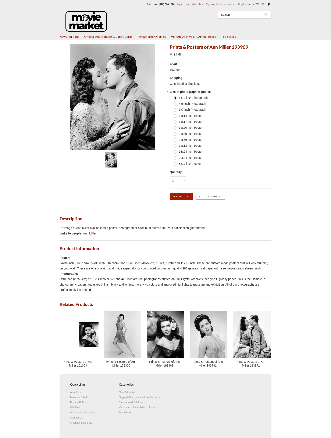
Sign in (209, 4)
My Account (183, 4)
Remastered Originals (151, 36)
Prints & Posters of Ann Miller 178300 (121, 363)
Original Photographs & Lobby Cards (108, 36)
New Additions (69, 36)
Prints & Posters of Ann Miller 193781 (207, 363)
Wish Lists (197, 4)
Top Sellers (228, 36)
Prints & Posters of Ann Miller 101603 (78, 363)
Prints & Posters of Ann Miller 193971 (251, 363)
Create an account (225, 4)
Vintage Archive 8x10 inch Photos (193, 36)
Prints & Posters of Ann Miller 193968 (164, 363)
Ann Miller (89, 233)
